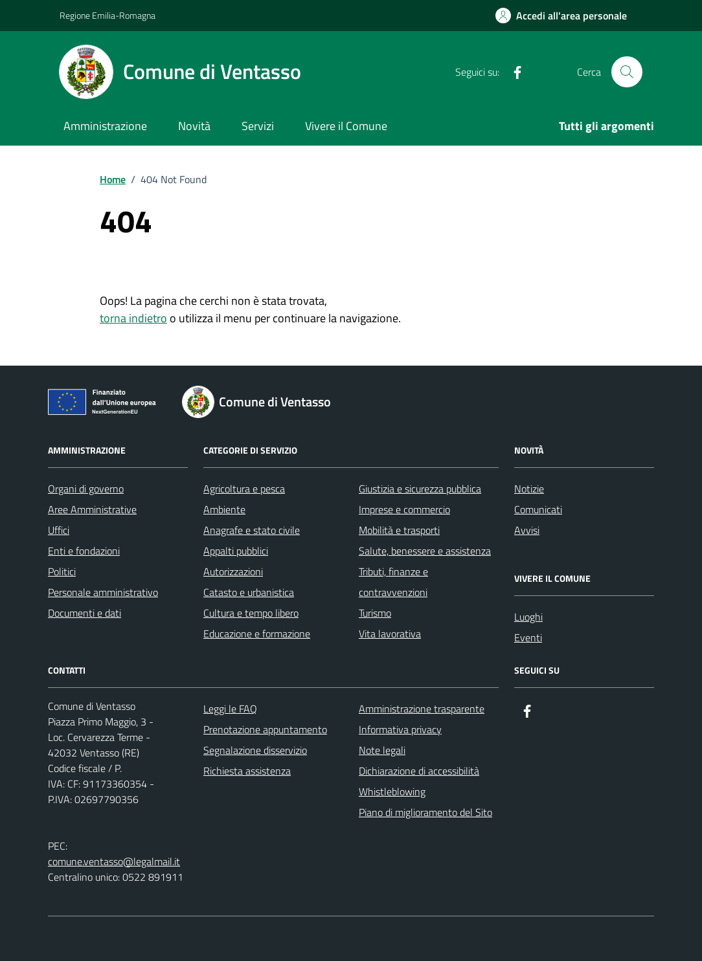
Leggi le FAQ (230, 708)
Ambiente (224, 509)
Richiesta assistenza (247, 771)
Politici (62, 571)
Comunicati (538, 509)
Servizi (258, 126)
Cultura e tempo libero (251, 613)
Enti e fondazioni (84, 550)
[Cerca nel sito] (626, 71)
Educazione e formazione (256, 633)
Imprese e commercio (404, 509)
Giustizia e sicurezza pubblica (420, 488)
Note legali (382, 750)
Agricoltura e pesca (244, 488)
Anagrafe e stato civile (251, 530)
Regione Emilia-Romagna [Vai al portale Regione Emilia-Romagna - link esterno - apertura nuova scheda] (107, 15)
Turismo (375, 613)
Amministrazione (105, 126)
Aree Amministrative (92, 509)
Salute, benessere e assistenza (425, 550)
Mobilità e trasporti (399, 530)
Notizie (529, 488)
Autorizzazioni (233, 571)
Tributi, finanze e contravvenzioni (393, 582)
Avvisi (526, 530)
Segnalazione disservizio (255, 750)
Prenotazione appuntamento (265, 729)
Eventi (528, 637)
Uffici (58, 530)
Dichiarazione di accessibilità (419, 771)
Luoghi (528, 616)
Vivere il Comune (346, 126)
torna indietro (133, 318)
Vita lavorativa (390, 633)
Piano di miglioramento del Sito (425, 812)
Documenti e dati (84, 613)
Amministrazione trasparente (421, 708)
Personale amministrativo (103, 592)
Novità (194, 126)
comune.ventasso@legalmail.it (114, 861)
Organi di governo (86, 488)
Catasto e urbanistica (248, 592)
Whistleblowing (392, 791)
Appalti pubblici (235, 550)
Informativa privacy (400, 729)
